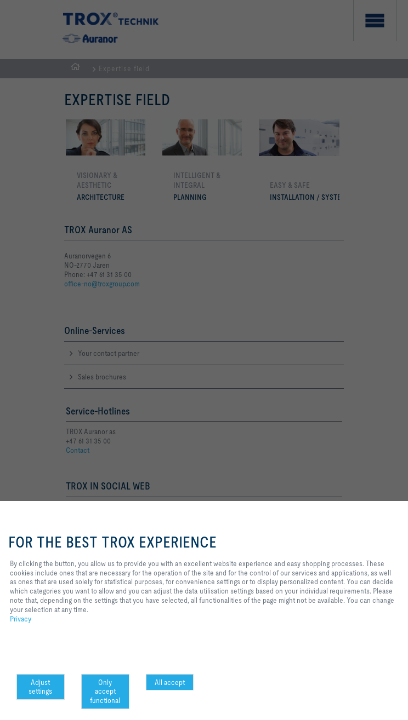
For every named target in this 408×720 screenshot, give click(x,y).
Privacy (20, 618)
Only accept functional (105, 691)
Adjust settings (40, 687)
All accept (170, 682)
